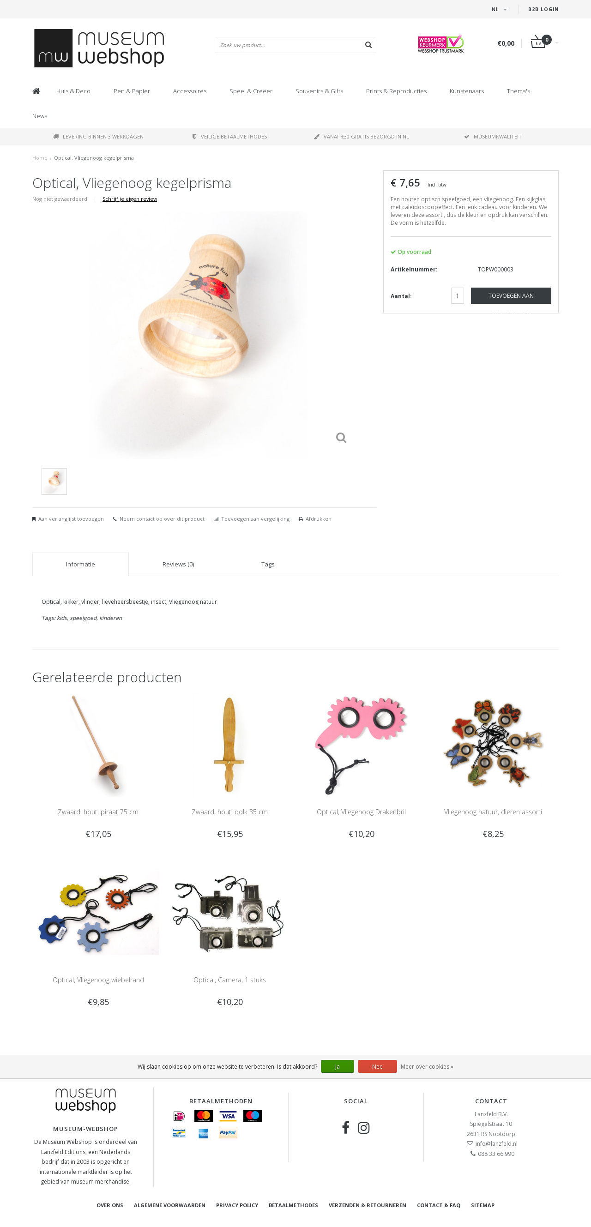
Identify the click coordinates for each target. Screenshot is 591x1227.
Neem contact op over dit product (162, 518)
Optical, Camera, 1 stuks (229, 979)
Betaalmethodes (293, 1205)
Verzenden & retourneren (367, 1205)
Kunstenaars (467, 91)
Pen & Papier (132, 91)
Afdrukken (319, 518)
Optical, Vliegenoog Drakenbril (361, 811)
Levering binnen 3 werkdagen (98, 136)
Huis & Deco (73, 91)
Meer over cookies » (427, 1067)
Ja (337, 1067)
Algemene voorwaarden (169, 1205)
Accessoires (189, 91)
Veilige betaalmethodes (230, 136)
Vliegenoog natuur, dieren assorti (493, 811)
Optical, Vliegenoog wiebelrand (98, 979)
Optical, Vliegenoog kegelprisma (94, 157)
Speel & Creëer (250, 91)
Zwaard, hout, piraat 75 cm (98, 811)
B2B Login (543, 9)
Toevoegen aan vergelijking (255, 518)
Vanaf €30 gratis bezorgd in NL (361, 136)
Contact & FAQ (438, 1205)
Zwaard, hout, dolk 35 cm (230, 811)
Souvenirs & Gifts (319, 91)
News (39, 116)
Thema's (518, 91)
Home (40, 157)
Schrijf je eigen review (130, 198)
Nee (377, 1067)
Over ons (109, 1205)
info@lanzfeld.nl (497, 1144)
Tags (268, 564)
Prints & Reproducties (396, 91)
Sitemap (483, 1205)
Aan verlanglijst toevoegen (71, 518)
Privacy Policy (237, 1205)
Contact (491, 1101)
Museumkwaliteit (493, 136)
